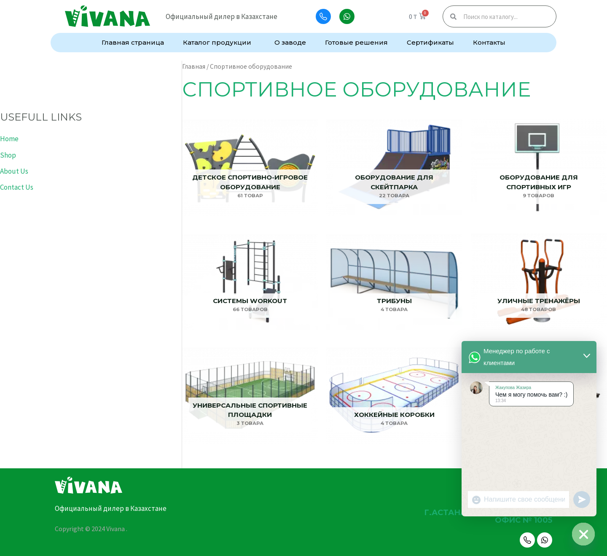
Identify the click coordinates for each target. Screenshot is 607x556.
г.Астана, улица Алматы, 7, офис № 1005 (488, 516)
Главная (193, 66)
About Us (14, 171)
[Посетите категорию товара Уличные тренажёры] (539, 282)
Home (9, 138)
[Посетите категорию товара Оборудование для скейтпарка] (394, 168)
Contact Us (16, 187)
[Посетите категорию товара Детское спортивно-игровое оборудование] (250, 168)
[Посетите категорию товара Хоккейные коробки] (394, 395)
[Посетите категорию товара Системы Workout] (250, 282)
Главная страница (133, 42)
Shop (8, 155)
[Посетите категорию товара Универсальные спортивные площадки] (250, 395)
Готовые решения (356, 42)
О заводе (290, 42)
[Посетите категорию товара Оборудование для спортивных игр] (539, 168)
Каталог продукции (219, 42)
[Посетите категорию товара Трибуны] (394, 282)
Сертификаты (430, 42)
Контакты (489, 42)
